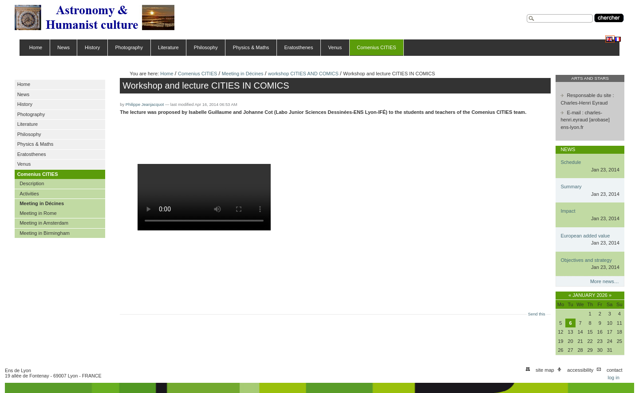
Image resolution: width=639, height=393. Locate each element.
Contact (615, 370)
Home (35, 47)
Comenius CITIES (376, 47)
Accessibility (580, 370)
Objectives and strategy (585, 260)
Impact (567, 211)
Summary (570, 186)
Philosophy (206, 47)
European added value (585, 235)
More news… (604, 281)
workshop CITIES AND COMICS (303, 73)
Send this (536, 314)
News (63, 47)
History (92, 47)
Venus (335, 47)
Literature (168, 47)
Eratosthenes (298, 47)
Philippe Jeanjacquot (145, 104)
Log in (613, 377)
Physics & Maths (251, 47)
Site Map (545, 370)
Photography (129, 47)
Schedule (570, 162)
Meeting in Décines (243, 73)
